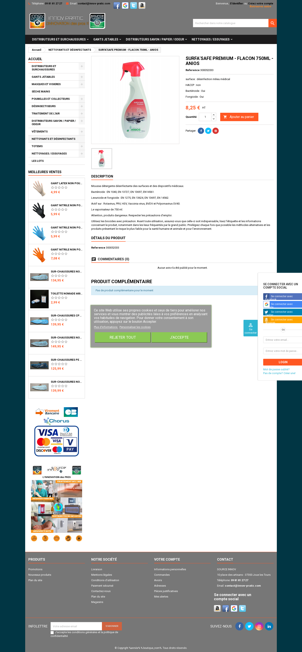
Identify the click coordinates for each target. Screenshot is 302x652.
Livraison (96, 569)
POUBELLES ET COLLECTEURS (51, 98)
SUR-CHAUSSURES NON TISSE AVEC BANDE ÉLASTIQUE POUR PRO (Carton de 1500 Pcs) (67, 382)
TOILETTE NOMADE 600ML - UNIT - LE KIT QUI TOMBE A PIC (67, 293)
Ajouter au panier (238, 117)
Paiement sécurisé (102, 585)
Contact (225, 559)
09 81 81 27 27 (53, 3)
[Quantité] (205, 117)
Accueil (35, 59)
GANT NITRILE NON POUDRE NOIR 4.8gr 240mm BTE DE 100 (67, 205)
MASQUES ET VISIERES (46, 84)
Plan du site (35, 580)
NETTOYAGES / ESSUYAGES (211, 39)
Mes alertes (161, 596)
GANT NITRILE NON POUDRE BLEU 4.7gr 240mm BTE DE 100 (67, 227)
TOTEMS (37, 146)
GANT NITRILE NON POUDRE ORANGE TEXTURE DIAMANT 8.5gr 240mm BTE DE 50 (67, 249)
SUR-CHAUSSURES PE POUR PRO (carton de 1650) (67, 360)
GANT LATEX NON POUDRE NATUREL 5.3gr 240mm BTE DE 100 (67, 183)
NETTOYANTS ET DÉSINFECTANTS (53, 138)
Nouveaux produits (39, 574)
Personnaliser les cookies (135, 327)
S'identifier (236, 3)
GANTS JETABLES (105, 39)
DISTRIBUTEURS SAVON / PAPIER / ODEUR (155, 39)
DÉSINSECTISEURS (44, 106)
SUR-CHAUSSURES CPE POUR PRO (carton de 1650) (67, 315)
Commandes (162, 574)
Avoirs (158, 580)
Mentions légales (101, 574)
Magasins (97, 602)
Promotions (35, 569)
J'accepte (179, 337)
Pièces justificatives (166, 591)
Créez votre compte (260, 3)
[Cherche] (235, 23)
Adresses (160, 585)
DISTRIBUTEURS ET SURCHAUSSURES (59, 39)
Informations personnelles (170, 569)
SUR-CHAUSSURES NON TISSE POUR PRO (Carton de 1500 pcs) (67, 271)
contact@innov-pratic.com (94, 3)
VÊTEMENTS (40, 131)
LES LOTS (38, 160)
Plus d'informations (106, 327)
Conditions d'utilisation (105, 580)
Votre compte (167, 559)
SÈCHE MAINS (41, 91)
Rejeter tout (123, 337)
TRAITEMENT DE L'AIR (46, 113)
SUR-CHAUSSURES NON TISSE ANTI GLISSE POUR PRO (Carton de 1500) (67, 337)
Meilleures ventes (44, 172)
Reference (193, 70)
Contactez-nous (101, 591)
